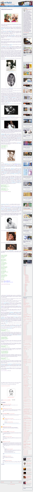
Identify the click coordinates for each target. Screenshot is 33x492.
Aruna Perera (4, 408)
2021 (24, 269)
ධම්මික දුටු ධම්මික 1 (25, 381)
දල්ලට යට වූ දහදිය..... (25, 375)
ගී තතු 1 (24, 350)
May (25, 287)
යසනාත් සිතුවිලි (6, 3)
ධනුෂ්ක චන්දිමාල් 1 (25, 380)
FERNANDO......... (25, 304)
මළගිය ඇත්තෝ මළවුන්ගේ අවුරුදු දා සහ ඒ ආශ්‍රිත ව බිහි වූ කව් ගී (27, 409)
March (25, 289)
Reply (3, 406)
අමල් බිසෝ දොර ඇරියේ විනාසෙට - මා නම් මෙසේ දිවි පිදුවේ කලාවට (27, 306)
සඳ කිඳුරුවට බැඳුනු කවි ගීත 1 (26, 434)
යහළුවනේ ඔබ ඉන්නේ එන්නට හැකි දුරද (27, 414)
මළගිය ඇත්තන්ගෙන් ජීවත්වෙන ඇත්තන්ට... (28, 458)
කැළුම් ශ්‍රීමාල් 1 (24, 328)
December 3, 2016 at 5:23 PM (9, 408)
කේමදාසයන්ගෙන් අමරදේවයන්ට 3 (27, 277)
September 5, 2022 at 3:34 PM (9, 460)
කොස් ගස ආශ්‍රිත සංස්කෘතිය (26, 343)
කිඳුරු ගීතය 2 (24, 331)
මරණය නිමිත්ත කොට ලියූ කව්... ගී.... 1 (27, 401)
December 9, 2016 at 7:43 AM (11, 431)
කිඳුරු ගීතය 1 (24, 330)
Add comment (2, 464)
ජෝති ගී (24, 365)
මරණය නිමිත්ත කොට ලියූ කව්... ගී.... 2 (27, 403)
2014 (24, 293)
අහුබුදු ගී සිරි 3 (24, 310)
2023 (24, 267)
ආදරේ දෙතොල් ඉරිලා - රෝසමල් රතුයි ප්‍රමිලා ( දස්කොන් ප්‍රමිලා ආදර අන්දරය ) (28, 477)
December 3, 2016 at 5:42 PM (11, 413)
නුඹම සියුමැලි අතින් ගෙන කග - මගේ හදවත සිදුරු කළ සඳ (27, 385)
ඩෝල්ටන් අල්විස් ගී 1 (25, 366)
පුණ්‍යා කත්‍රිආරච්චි (25, 386)
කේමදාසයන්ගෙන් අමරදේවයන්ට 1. (27, 280)
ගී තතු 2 (24, 351)
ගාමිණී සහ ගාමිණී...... (25, 349)
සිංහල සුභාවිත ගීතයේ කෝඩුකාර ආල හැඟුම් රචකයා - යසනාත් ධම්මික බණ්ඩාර (27, 444)
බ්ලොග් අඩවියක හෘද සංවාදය (26, 396)
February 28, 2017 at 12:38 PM (9, 436)
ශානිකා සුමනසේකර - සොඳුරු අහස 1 (27, 432)
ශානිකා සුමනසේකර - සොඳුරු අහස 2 (27, 433)
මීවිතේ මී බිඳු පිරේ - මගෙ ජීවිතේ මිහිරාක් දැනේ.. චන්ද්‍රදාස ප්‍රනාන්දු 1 (27, 413)
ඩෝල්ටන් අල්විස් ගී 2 (25, 367)
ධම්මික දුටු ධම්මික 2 (25, 382)
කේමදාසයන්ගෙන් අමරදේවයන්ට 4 (27, 276)
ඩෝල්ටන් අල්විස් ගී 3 (25, 368)
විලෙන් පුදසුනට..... (25, 431)
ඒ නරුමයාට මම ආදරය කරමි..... (26, 318)
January (26, 291)
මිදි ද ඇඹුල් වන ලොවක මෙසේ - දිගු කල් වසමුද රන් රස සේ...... (27, 411)
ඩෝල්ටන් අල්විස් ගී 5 (25, 370)
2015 (24, 292)
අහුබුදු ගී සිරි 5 (24, 312)
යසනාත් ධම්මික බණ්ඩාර (5, 413)
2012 (24, 295)
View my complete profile (26, 32)
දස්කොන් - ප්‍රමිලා (25, 378)
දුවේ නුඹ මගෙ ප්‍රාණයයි (25, 379)
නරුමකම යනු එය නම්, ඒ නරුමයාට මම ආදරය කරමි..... (27, 282)
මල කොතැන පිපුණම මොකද (26, 408)
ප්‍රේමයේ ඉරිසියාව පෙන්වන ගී (26, 388)
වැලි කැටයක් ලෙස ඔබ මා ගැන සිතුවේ (27, 420)
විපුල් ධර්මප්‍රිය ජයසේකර (25, 430)
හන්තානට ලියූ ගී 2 (25, 451)
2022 (24, 268)
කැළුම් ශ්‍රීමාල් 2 (24, 329)
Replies (4, 417)
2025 (24, 266)
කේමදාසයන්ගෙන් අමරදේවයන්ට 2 (27, 279)
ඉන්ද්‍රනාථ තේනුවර (25, 313)
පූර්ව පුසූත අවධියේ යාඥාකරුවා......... (27, 387)
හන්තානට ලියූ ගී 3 (25, 452)
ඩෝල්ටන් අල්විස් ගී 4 (25, 369)
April (25, 288)
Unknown (4, 426)
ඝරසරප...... (24, 364)
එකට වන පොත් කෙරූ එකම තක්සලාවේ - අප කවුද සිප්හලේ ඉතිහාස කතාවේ (27, 317)
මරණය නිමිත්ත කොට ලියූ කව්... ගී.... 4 (27, 406)
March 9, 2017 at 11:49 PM (7, 441)
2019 (24, 271)
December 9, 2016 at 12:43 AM (8, 426)
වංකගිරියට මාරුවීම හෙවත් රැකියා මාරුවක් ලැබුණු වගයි (29, 463)
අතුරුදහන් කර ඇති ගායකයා (26, 305)
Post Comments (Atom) (12, 484)
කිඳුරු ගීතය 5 (24, 334)
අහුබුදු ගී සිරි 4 (24, 311)
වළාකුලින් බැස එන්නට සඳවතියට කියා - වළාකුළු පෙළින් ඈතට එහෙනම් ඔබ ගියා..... (27, 419)
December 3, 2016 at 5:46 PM (10, 418)
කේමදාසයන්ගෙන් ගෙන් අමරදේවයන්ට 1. (7, 400)
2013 (24, 294)
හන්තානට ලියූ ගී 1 (25, 450)
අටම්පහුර (4, 441)
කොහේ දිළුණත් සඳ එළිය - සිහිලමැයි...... (27, 344)
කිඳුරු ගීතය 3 (24, 332)
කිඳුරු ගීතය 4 (24, 333)
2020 (24, 270)
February (26, 290)
